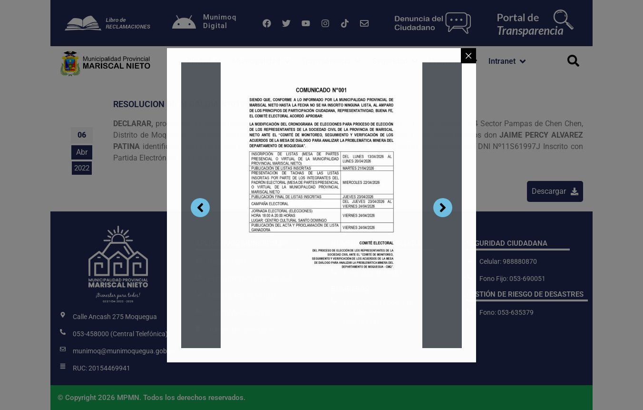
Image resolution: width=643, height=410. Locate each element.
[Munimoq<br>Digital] (184, 23)
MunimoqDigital (219, 21)
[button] (204, 61)
